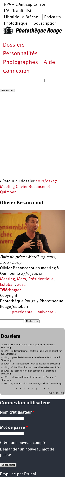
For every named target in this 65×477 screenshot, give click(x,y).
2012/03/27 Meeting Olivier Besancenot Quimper (28, 186)
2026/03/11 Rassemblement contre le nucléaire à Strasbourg (30, 364)
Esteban (7, 285)
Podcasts (52, 17)
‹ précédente (21, 312)
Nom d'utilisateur (17, 413)
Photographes (20, 62)
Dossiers (14, 45)
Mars (21, 279)
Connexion (16, 71)
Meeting (7, 279)
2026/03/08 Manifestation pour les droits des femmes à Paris (31, 367)
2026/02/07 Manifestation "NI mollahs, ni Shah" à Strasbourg (31, 384)
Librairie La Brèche (21, 17)
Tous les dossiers (56, 393)
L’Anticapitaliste (19, 11)
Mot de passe (14, 428)
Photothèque (16, 24)
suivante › (47, 312)
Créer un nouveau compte (23, 443)
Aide (49, 62)
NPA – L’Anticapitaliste (24, 5)
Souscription (45, 24)
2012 (21, 285)
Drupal (30, 474)
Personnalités (20, 54)
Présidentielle (41, 279)
